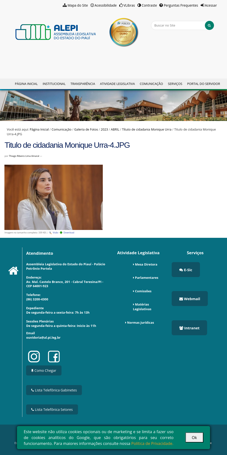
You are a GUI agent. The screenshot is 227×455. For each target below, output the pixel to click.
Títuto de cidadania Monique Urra (146, 129)
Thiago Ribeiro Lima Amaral (24, 156)
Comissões (143, 291)
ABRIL (115, 129)
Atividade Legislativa (117, 83)
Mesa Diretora (146, 264)
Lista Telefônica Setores (52, 409)
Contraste (149, 5)
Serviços (175, 83)
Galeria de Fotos (86, 129)
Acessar (211, 5)
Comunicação (151, 83)
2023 (104, 129)
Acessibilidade (106, 5)
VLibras (129, 5)
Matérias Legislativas (142, 306)
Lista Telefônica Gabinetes (54, 390)
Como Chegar (43, 370)
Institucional (54, 83)
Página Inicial (26, 83)
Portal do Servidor (203, 83)
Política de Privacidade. (152, 443)
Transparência (83, 83)
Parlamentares (146, 277)
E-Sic (185, 269)
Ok (194, 437)
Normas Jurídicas (140, 322)
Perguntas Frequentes (181, 5)
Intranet (189, 327)
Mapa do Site (78, 5)
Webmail (189, 298)
